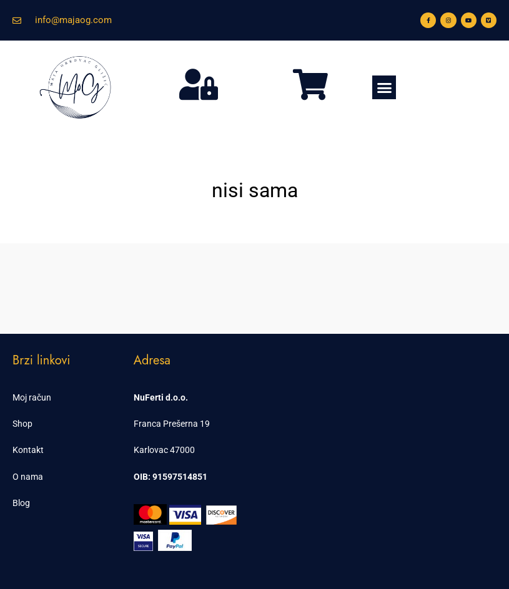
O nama (27, 477)
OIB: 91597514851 (170, 477)
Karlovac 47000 (164, 450)
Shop (22, 424)
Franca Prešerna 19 (172, 424)
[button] (384, 87)
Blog (21, 503)
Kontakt (28, 450)
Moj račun (31, 397)
